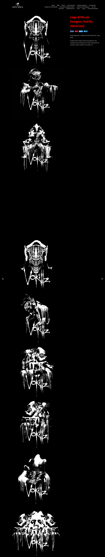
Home (53, 5)
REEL (58, 5)
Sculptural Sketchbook (51, 7)
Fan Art (94, 7)
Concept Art (92, 5)
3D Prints (61, 8)
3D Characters (71, 5)
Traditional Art (70, 8)
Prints (84, 8)
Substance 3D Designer (83, 7)
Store (78, 8)
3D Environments (82, 5)
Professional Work (93, 8)
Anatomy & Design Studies (67, 7)
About (63, 5)
